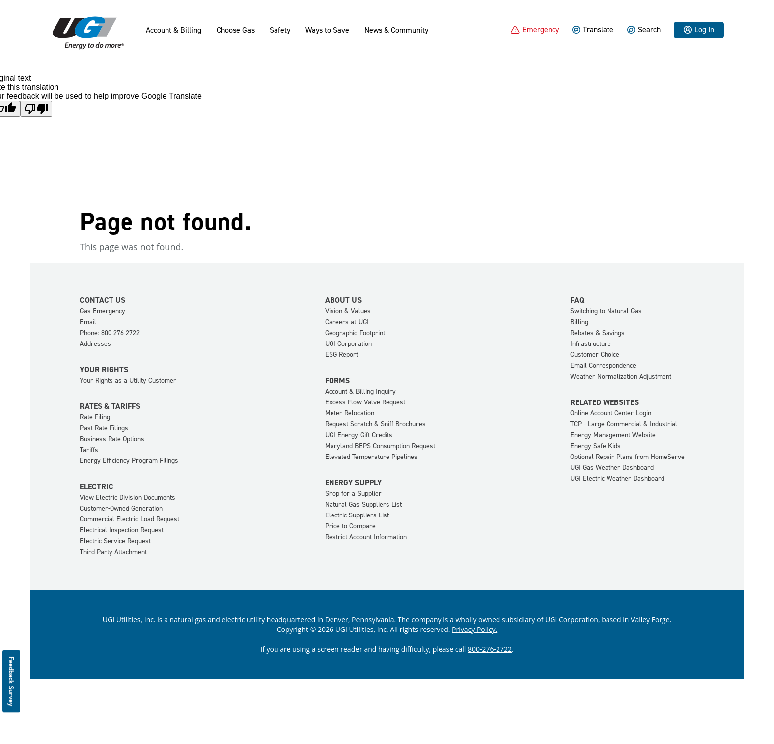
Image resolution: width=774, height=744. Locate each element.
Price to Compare (350, 526)
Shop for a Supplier (353, 493)
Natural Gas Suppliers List (363, 504)
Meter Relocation (349, 413)
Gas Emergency (102, 311)
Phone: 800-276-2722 (110, 333)
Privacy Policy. (474, 629)
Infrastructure (590, 343)
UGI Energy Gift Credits (358, 435)
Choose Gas (236, 30)
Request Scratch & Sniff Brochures (375, 424)
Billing (579, 322)
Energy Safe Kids (595, 446)
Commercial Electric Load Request (129, 519)
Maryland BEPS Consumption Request (380, 446)
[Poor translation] (36, 109)
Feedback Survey (11, 681)
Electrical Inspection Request (122, 530)
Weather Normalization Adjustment (620, 376)
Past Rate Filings (104, 428)
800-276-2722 (490, 649)
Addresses (95, 343)
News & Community (396, 30)
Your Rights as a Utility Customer (128, 380)
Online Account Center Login (610, 413)
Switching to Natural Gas (606, 311)
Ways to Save (327, 30)
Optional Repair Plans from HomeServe (627, 456)
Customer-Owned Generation (121, 508)
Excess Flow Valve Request (365, 402)
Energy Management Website (613, 435)
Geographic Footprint (355, 333)
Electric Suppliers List (357, 515)
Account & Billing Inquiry (360, 391)
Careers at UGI (347, 322)
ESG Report (341, 354)
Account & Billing (173, 30)
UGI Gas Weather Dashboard (612, 467)
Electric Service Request (115, 541)
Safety (280, 30)
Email (88, 322)
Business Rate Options (112, 439)
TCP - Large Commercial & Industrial (623, 424)
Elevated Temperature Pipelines (371, 456)
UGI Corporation (348, 343)
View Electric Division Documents (127, 497)
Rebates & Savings (597, 333)
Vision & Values (348, 311)
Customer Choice (594, 354)
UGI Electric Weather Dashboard (617, 478)
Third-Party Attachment (113, 552)
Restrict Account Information (366, 537)
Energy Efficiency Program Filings (129, 460)
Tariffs (89, 450)
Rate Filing (95, 417)
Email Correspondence (603, 365)
